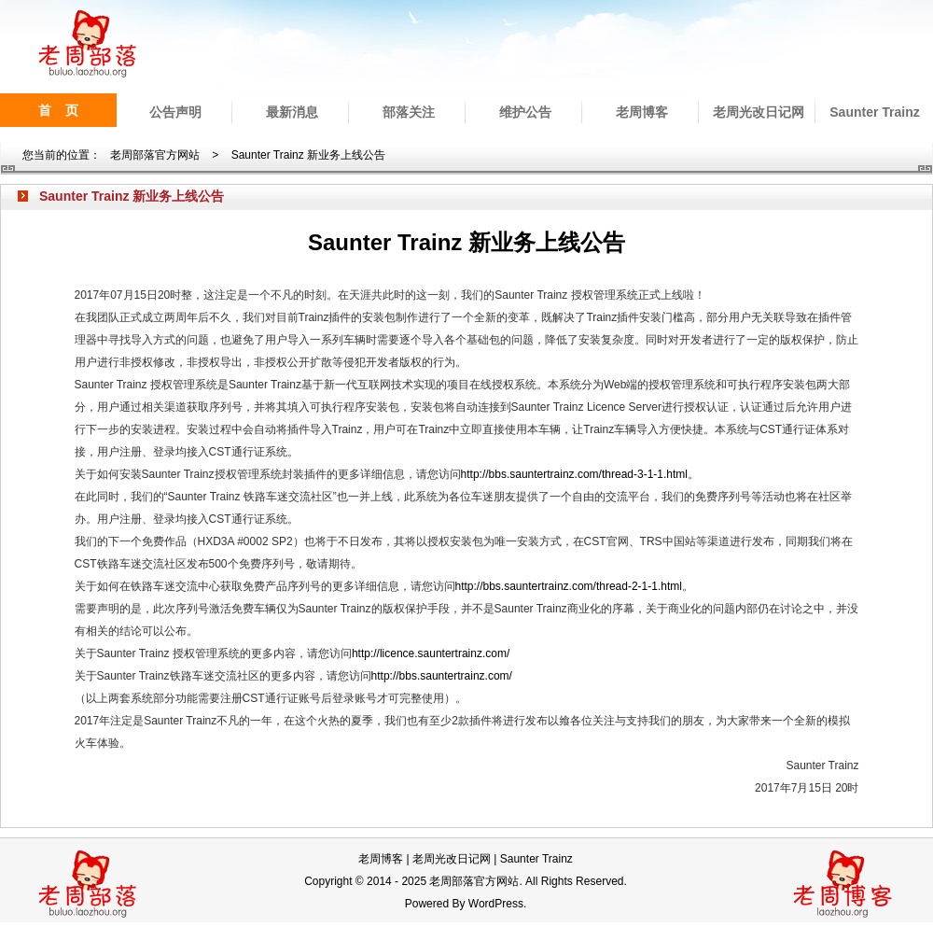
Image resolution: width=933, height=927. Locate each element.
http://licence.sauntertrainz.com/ (430, 653)
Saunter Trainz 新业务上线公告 (308, 155)
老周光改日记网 (758, 112)
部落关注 (409, 112)
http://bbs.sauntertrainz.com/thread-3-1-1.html (574, 474)
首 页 (58, 110)
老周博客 (642, 112)
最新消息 (292, 112)
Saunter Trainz (874, 112)
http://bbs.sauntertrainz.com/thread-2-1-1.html (568, 586)
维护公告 (525, 112)
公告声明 (175, 112)
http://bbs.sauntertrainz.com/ (441, 675)
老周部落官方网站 (155, 155)
